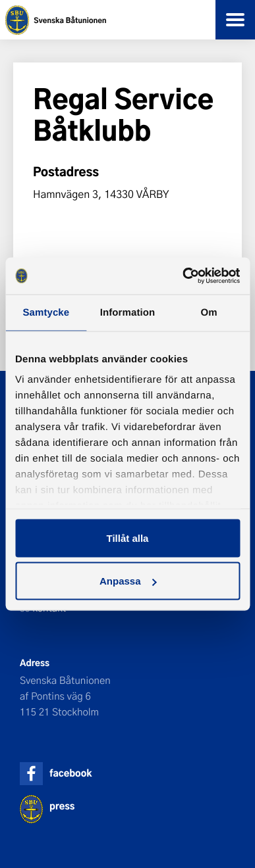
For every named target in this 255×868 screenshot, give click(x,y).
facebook (70, 773)
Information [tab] (128, 312)
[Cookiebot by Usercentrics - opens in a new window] (183, 276)
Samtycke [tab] (45, 312)
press (61, 806)
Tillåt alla (128, 537)
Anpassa (128, 581)
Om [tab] (209, 312)
